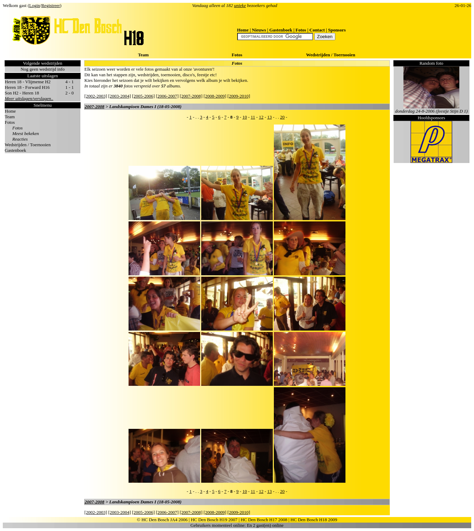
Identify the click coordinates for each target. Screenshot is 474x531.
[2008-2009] (215, 96)
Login (34, 5)
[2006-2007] (167, 96)
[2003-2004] (119, 96)
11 (253, 117)
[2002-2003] (95, 96)
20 (282, 117)
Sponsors (337, 30)
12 (261, 117)
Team (143, 54)
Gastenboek (280, 30)
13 (269, 117)
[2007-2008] (191, 96)
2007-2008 (94, 106)
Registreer (50, 5)
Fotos (301, 30)
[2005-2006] (143, 96)
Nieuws (259, 30)
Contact (317, 30)
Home (243, 30)
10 (244, 117)
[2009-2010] (238, 96)
